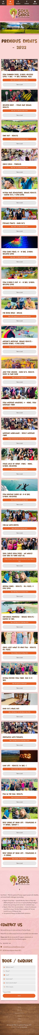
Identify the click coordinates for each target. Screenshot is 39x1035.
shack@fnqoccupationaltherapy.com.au (13, 947)
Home (19, 1007)
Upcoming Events (19, 1013)
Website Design (15, 1027)
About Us (19, 1010)
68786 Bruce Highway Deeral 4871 (12, 950)
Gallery (19, 1019)
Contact (19, 1021)
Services (19, 1016)
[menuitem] (19, 1007)
